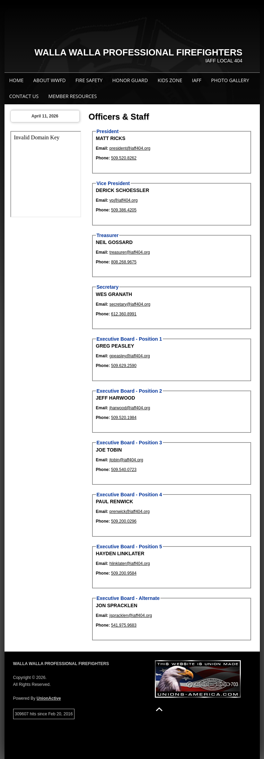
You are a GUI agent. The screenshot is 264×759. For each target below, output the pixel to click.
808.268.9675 (124, 262)
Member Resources (72, 96)
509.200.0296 (124, 521)
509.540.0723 (124, 469)
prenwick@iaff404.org (129, 511)
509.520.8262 (124, 158)
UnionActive (49, 698)
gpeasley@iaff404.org (129, 356)
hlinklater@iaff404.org (129, 563)
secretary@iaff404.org (129, 304)
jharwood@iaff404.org (129, 407)
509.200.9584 (124, 573)
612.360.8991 (124, 314)
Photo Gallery (230, 80)
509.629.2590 (124, 365)
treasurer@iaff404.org (129, 252)
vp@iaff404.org (123, 200)
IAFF (196, 80)
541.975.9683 (124, 625)
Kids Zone (170, 80)
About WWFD (49, 80)
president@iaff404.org (129, 148)
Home (16, 80)
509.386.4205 (124, 210)
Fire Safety (89, 80)
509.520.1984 (124, 417)
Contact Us (24, 96)
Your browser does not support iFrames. (45, 174)
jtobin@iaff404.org (126, 459)
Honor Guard (130, 80)
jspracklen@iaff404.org (130, 615)
